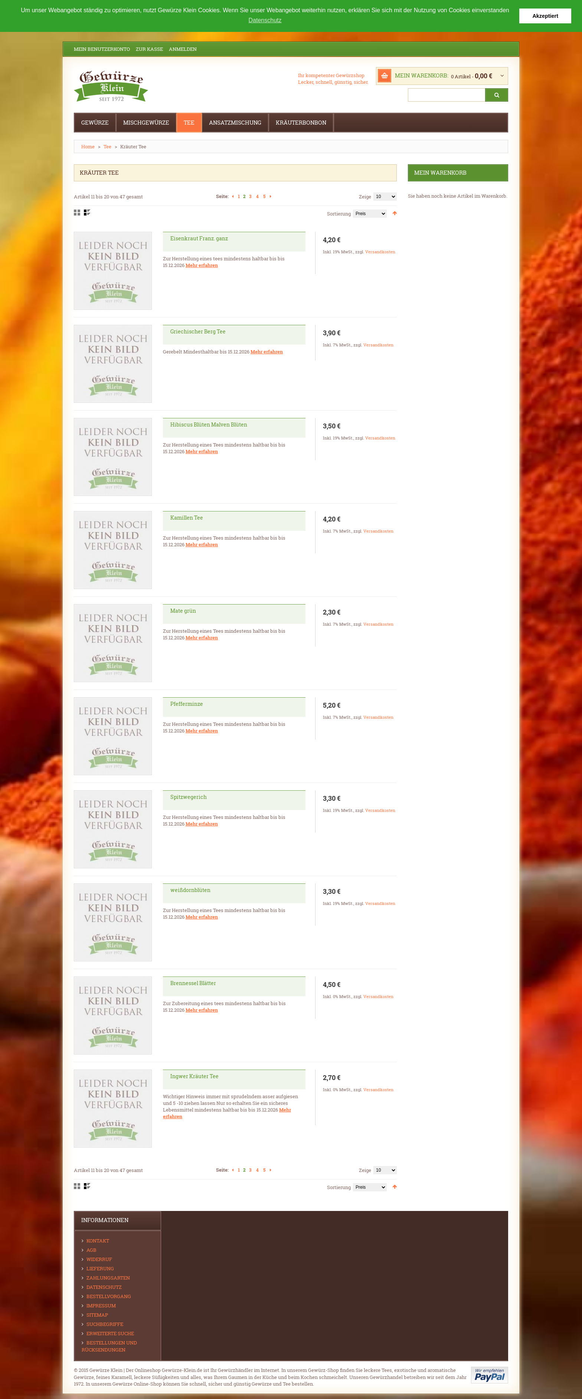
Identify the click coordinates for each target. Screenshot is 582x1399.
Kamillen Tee (186, 517)
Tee (107, 146)
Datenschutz (104, 1287)
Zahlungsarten (108, 1277)
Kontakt (97, 1240)
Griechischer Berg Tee (198, 331)
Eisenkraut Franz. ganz (199, 238)
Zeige (365, 196)
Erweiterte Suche (110, 1333)
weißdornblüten (190, 889)
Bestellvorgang (108, 1296)
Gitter (77, 212)
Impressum (101, 1305)
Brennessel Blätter (193, 983)
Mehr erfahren (202, 265)
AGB (91, 1250)
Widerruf (99, 1259)
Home (88, 146)
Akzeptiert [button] (545, 16)
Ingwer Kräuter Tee (194, 1076)
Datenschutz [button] (265, 20)
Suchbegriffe (104, 1324)
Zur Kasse (149, 49)
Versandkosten (380, 251)
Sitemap (97, 1314)
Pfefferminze (186, 703)
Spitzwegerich (188, 796)
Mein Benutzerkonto (102, 49)
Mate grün (183, 610)
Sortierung (339, 213)
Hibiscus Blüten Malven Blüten (208, 424)
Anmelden (183, 49)
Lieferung (100, 1268)
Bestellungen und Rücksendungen (109, 1346)
